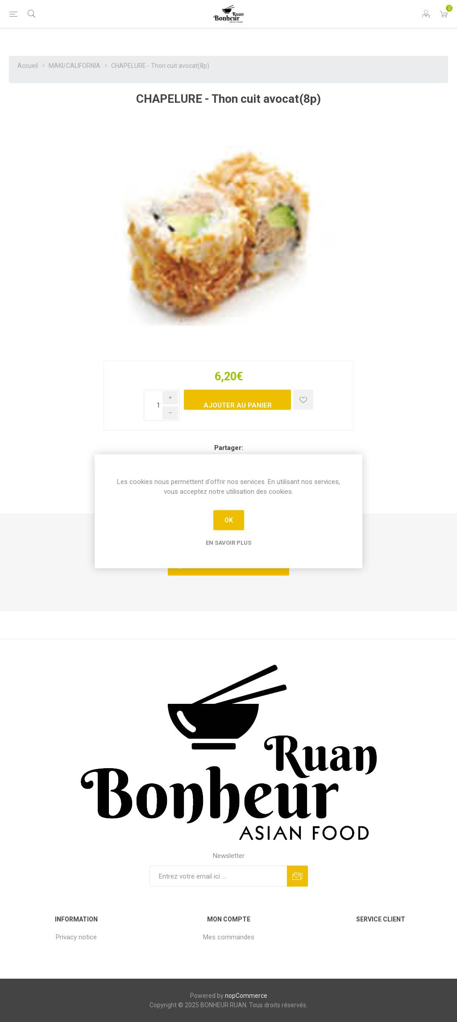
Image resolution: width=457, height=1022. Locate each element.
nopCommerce (246, 995)
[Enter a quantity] (161, 405)
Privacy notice (76, 937)
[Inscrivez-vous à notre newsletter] (218, 876)
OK (228, 520)
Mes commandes (228, 937)
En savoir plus (228, 542)
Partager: (228, 448)
